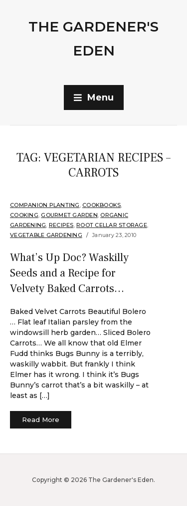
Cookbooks (101, 205)
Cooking (24, 215)
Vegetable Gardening (46, 235)
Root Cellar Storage (111, 225)
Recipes (61, 225)
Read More (40, 420)
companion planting (45, 205)
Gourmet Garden (69, 215)
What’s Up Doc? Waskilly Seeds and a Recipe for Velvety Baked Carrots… (69, 273)
